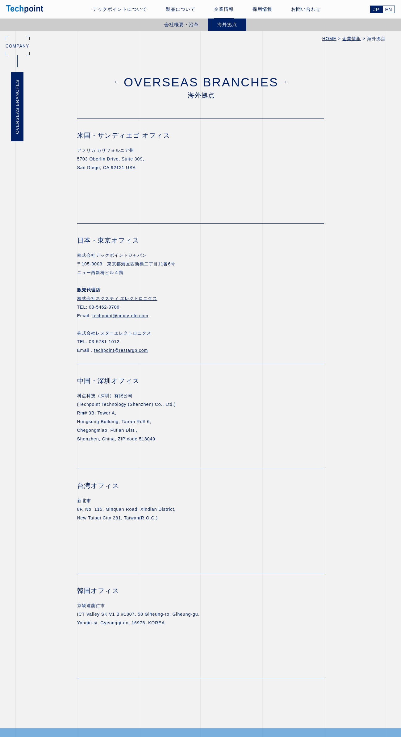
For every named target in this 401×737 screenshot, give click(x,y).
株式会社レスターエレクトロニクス (114, 333)
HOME (329, 38)
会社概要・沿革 (181, 24)
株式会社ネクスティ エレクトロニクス (117, 298)
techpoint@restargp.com (121, 350)
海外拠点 (227, 24)
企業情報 (351, 38)
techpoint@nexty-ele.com (120, 315)
